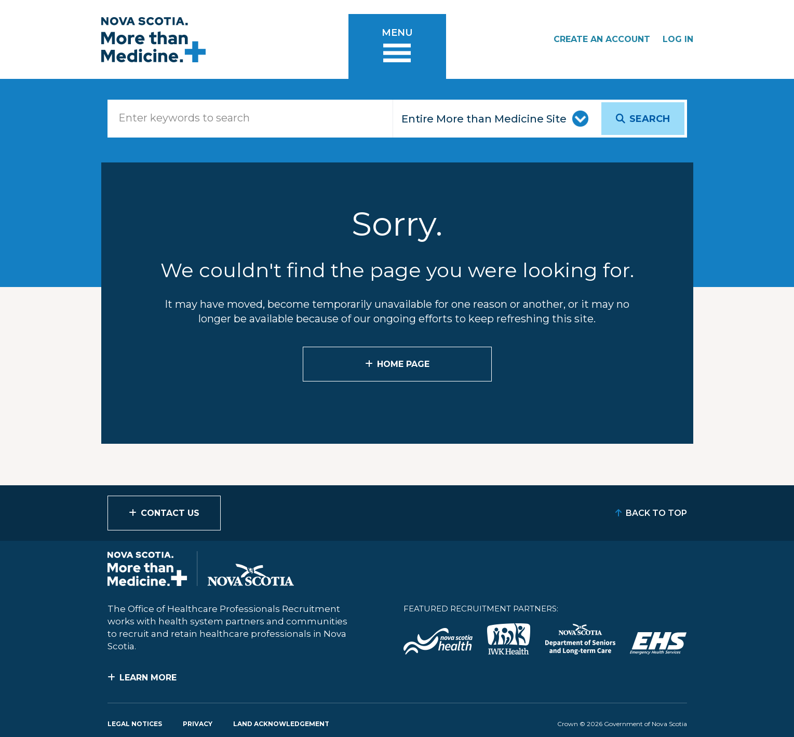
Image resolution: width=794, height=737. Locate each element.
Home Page (403, 364)
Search (649, 119)
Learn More (148, 678)
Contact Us (170, 513)
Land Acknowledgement (281, 724)
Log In (678, 39)
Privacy (197, 724)
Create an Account (602, 39)
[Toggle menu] (397, 46)
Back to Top (656, 513)
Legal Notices (134, 724)
